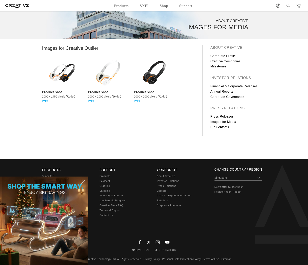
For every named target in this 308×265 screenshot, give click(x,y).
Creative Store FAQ (111, 205)
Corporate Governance (227, 96)
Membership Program (113, 200)
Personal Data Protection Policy (181, 259)
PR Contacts (219, 127)
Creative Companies (225, 61)
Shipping (105, 191)
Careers (162, 191)
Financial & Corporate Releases (234, 86)
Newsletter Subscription (229, 187)
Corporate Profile (223, 56)
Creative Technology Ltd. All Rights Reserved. (114, 259)
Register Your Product (227, 191)
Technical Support (111, 210)
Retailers (162, 200)
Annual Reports (221, 91)
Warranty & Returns (112, 195)
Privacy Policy (151, 259)
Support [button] (185, 6)
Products (105, 176)
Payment (105, 181)
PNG (45, 101)
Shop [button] (164, 6)
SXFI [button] (144, 6)
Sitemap (226, 259)
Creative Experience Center (174, 195)
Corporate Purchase (169, 205)
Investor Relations (230, 78)
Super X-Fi (48, 176)
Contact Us (106, 215)
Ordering (105, 186)
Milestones (218, 66)
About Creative (226, 48)
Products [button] (121, 6)
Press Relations (227, 108)
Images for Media (223, 121)
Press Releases (222, 116)
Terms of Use (211, 259)
